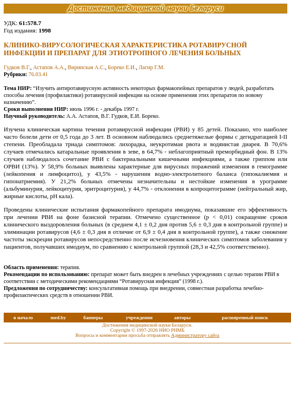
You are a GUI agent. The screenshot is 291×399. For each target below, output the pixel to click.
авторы (182, 317)
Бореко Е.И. (122, 67)
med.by (58, 317)
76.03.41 (38, 74)
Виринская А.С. (86, 67)
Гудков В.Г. (17, 67)
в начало (23, 317)
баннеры (93, 317)
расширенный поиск (245, 317)
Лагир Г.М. (151, 67)
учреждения (139, 317)
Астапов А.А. (49, 67)
